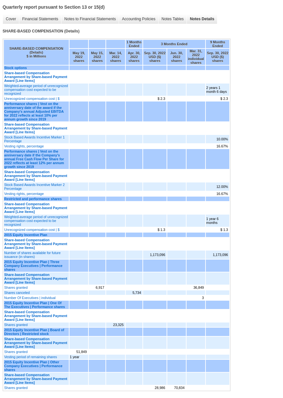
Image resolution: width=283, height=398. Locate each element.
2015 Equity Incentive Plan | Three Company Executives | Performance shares (33, 265)
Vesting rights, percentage (24, 146)
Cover (11, 19)
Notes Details (202, 19)
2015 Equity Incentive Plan (25, 235)
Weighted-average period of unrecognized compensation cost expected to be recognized (36, 89)
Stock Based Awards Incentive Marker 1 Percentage (34, 139)
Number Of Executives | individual (30, 298)
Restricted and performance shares (33, 199)
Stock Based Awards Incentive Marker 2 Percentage (34, 186)
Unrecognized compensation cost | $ (31, 99)
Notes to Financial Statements (90, 19)
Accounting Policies (138, 19)
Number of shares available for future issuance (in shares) (32, 255)
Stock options (15, 68)
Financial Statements (40, 19)
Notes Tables (172, 19)
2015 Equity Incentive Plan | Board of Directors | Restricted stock (34, 332)
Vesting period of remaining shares (30, 357)
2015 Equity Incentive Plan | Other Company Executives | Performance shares (33, 366)
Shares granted (16, 287)
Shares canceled (17, 293)
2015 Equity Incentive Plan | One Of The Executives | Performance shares (34, 305)
